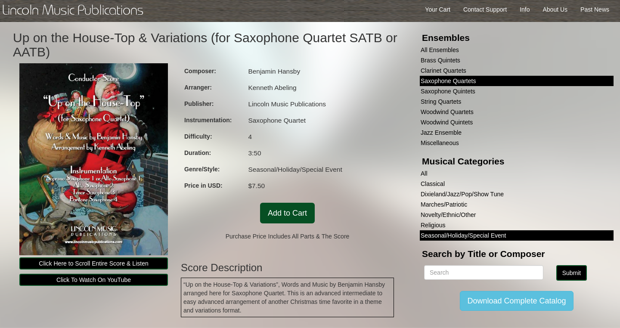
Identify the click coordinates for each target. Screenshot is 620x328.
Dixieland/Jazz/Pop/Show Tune (462, 194)
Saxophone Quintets (448, 91)
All (424, 173)
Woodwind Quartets (447, 111)
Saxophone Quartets (448, 80)
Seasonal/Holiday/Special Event (463, 235)
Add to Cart (287, 213)
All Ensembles (440, 49)
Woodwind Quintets (447, 122)
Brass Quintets (440, 60)
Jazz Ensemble (441, 132)
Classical (433, 183)
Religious (433, 225)
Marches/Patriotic (444, 204)
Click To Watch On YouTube (93, 279)
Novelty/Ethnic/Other (448, 214)
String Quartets (441, 101)
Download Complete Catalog (516, 301)
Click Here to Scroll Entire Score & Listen (93, 263)
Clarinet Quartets (443, 70)
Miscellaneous (440, 142)
